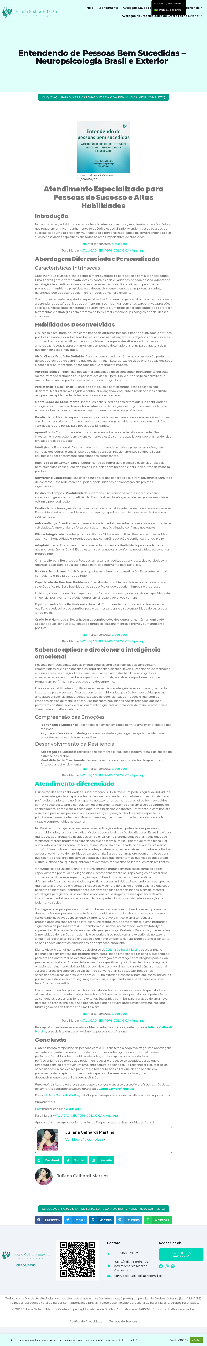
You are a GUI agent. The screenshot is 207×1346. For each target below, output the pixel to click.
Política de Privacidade (86, 1321)
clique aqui (119, 244)
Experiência (193, 8)
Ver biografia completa (84, 1140)
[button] (48, 1160)
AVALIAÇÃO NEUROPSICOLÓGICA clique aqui (112, 250)
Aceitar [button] (196, 1339)
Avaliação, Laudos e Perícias (145, 8)
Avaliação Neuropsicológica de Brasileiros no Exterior (162, 16)
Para (83, 244)
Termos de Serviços (123, 1321)
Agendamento (108, 7)
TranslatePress (176, 3)
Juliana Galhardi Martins (123, 949)
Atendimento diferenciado (74, 783)
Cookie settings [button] (177, 1340)
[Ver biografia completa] (104, 1139)
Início (89, 7)
